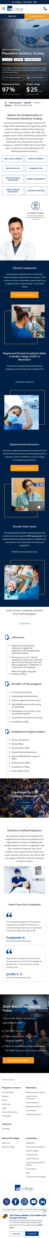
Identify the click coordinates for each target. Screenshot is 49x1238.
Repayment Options (33, 1106)
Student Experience (33, 1114)
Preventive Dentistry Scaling (23, 105)
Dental (4, 1100)
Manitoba (27, 102)
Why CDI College (8, 1147)
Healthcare (6, 1104)
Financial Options (32, 1102)
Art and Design (8, 1092)
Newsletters (30, 1143)
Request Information (36, 16)
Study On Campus (15, 102)
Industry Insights (32, 1151)
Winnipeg (8, 105)
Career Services (32, 1155)
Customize (16, 1234)
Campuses (37, 102)
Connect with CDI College (36, 1177)
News (28, 1173)
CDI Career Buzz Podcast (35, 1147)
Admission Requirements (35, 1092)
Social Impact (31, 1169)
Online (18, 2)
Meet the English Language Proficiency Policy (24, 672)
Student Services (32, 1159)
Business (5, 1096)
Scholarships (31, 1110)
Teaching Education (10, 1112)
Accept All (32, 1234)
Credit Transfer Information (32, 1097)
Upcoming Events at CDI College (35, 1163)
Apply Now (12, 16)
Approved (6, 1143)
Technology (6, 1116)
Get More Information (18, 1060)
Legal (4, 1108)
